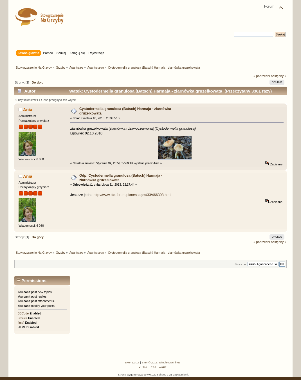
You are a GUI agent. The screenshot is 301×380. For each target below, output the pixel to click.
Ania (27, 109)
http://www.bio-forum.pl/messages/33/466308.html (132, 195)
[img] (21, 322)
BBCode (23, 313)
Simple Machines (169, 362)
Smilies (22, 318)
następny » (278, 76)
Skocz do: (241, 264)
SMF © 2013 (150, 362)
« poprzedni (261, 76)
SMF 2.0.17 (132, 362)
